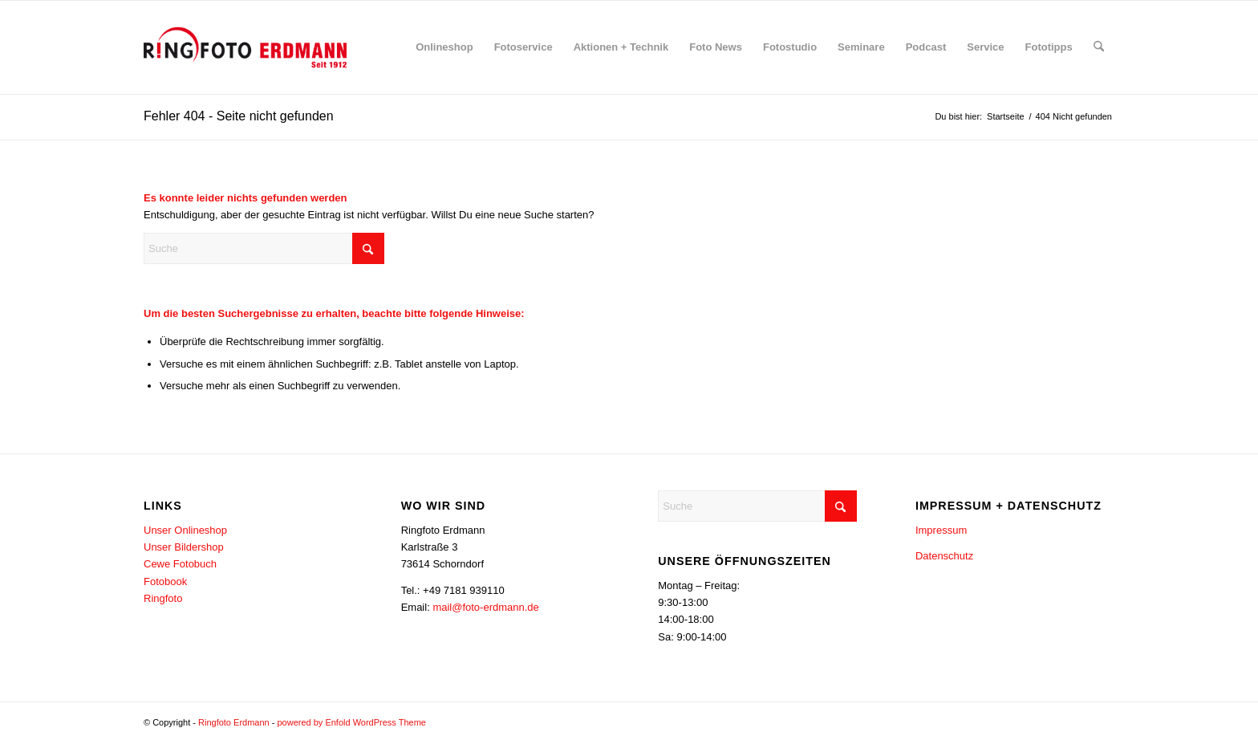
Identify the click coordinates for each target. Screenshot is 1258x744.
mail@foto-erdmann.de (485, 607)
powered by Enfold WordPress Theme (351, 722)
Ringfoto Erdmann (234, 722)
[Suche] (1098, 47)
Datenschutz (944, 556)
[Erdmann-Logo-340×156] (245, 47)
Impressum (941, 530)
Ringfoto (163, 598)
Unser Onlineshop (185, 530)
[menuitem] (444, 47)
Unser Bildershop (184, 547)
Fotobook (165, 581)
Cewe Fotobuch (180, 564)
